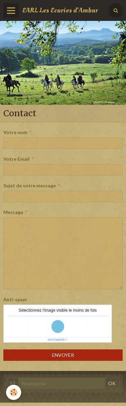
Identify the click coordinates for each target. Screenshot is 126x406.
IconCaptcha (56, 339)
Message (13, 212)
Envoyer (63, 355)
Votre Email (16, 159)
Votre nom (15, 132)
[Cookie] (13, 392)
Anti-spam (15, 299)
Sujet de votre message (29, 185)
